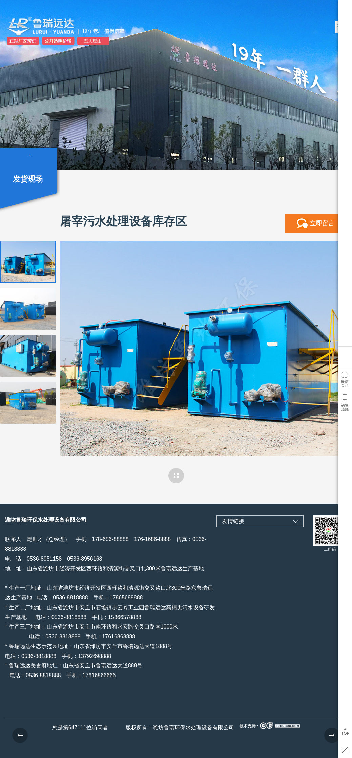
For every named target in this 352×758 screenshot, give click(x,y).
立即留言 (322, 223)
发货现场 (28, 179)
